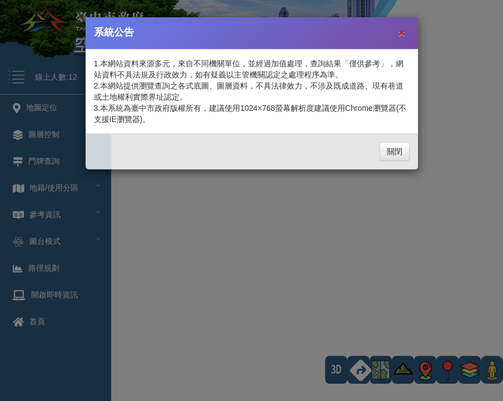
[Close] (401, 33)
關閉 (394, 151)
